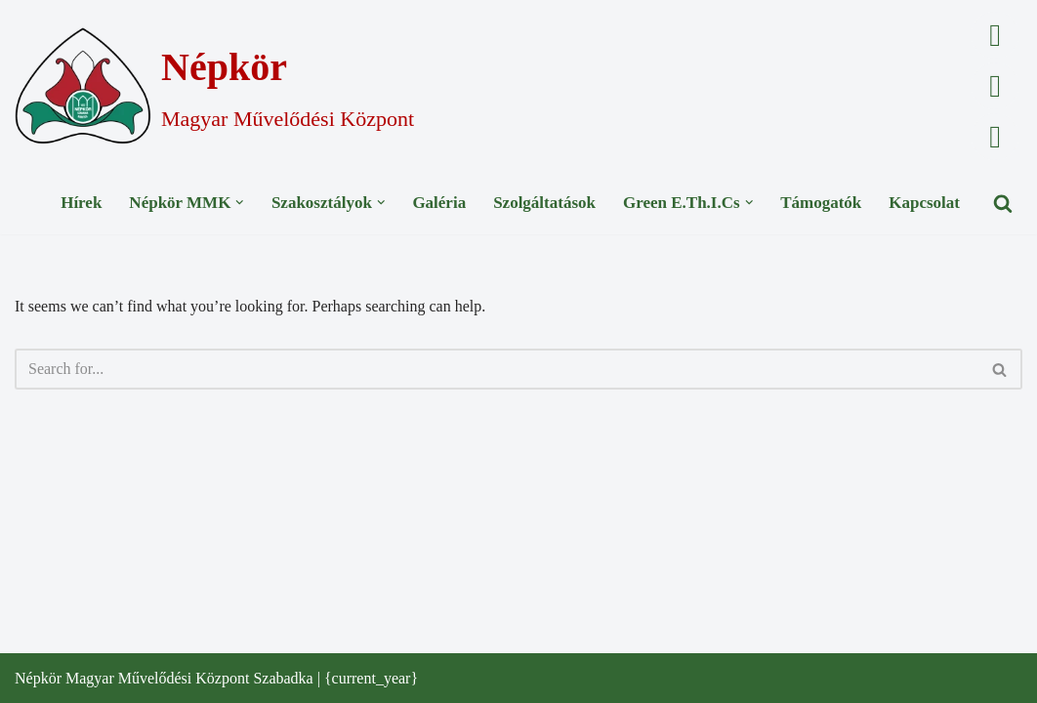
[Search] (1003, 203)
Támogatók (820, 202)
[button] (239, 202)
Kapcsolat (924, 202)
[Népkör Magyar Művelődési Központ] (214, 86)
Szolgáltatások (544, 202)
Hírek (81, 202)
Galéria (439, 202)
